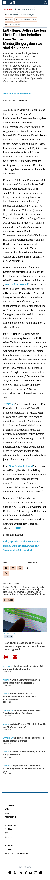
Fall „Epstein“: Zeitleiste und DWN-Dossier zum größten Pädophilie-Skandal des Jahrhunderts (24, 545)
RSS (6, 833)
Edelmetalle (13, 14)
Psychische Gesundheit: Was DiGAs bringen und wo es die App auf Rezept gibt (24, 768)
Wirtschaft (8, 666)
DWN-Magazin (29, 14)
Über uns (8, 845)
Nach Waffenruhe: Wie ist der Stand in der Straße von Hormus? (24, 725)
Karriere (8, 837)
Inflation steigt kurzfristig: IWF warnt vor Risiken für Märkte (23, 667)
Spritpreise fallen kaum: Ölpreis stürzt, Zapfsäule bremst (23, 739)
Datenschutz (10, 817)
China (10, 19)
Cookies (8, 829)
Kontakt (8, 849)
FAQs (6, 813)
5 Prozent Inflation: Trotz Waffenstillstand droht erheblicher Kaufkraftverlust (19, 696)
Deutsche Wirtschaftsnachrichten (17, 93)
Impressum (9, 805)
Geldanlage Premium (26, 9)
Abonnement (10, 825)
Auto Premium (14, 25)
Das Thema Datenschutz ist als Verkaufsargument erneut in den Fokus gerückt (25, 646)
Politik (10, 600)
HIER (19, 528)
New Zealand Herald (16, 284)
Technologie (10, 633)
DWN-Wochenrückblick (28, 19)
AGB (6, 809)
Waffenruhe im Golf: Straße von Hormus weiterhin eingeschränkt (21, 681)
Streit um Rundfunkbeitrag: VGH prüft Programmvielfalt (24, 753)
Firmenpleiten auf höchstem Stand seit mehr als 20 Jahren (22, 712)
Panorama (7, 766)
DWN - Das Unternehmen (16, 853)
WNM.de (9, 404)
